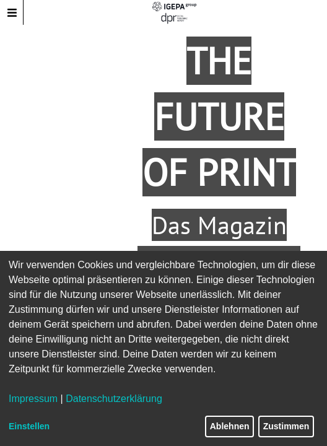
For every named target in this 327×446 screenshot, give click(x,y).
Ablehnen (230, 426)
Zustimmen (286, 426)
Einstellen (29, 426)
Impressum (33, 398)
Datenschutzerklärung (114, 398)
